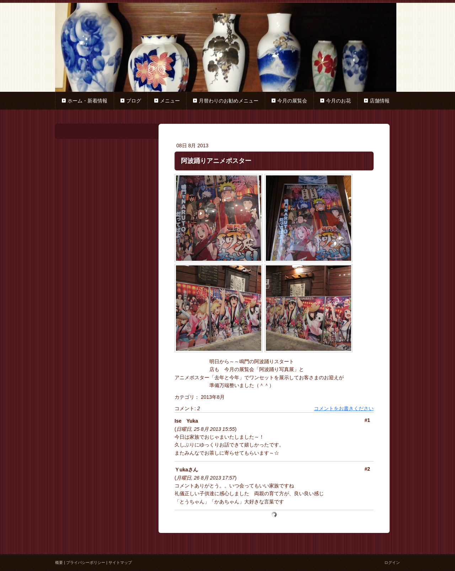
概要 (59, 562)
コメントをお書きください (344, 408)
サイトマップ (120, 562)
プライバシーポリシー (85, 562)
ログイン (392, 562)
